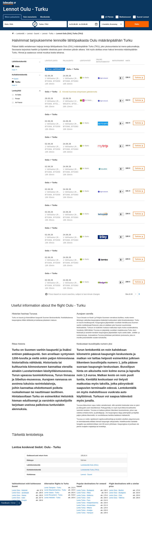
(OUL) (89, 465)
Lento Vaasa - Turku (51, 493)
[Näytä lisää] (2, 503)
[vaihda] (34, 24)
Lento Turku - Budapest (85, 490)
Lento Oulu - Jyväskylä (20, 493)
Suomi (16, 79)
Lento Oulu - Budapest (117, 493)
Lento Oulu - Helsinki (19, 490)
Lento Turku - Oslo (83, 498)
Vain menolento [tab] (30, 17)
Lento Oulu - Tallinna (116, 498)
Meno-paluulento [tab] (12, 17)
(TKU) (90, 470)
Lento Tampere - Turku (52, 488)
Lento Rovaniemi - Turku (53, 495)
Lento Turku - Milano (84, 508)
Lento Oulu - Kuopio (19, 500)
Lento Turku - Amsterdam (86, 505)
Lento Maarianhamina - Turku (55, 490)
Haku (137, 24)
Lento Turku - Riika (84, 493)
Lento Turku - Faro (83, 500)
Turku (17, 82)
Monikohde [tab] (45, 17)
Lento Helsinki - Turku (52, 498)
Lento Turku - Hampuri (85, 513)
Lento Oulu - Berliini (116, 490)
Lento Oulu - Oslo (115, 495)
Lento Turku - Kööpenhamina (87, 503)
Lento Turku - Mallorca (85, 495)
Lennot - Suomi (86, 474)
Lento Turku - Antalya (84, 510)
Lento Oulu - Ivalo (18, 498)
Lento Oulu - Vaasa (19, 495)
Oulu (17, 66)
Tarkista (139, 77)
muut (14, 70)
